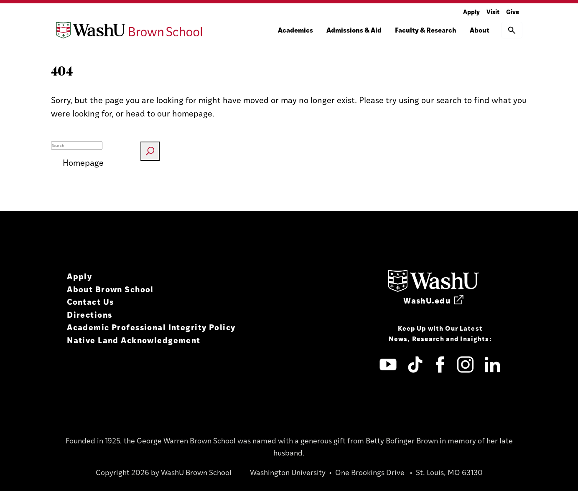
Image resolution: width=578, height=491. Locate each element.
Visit (492, 11)
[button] (511, 30)
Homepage (83, 162)
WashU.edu (433, 300)
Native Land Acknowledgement (134, 340)
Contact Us (90, 301)
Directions (89, 314)
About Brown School (110, 289)
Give (512, 11)
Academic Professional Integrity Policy (151, 327)
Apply (471, 11)
